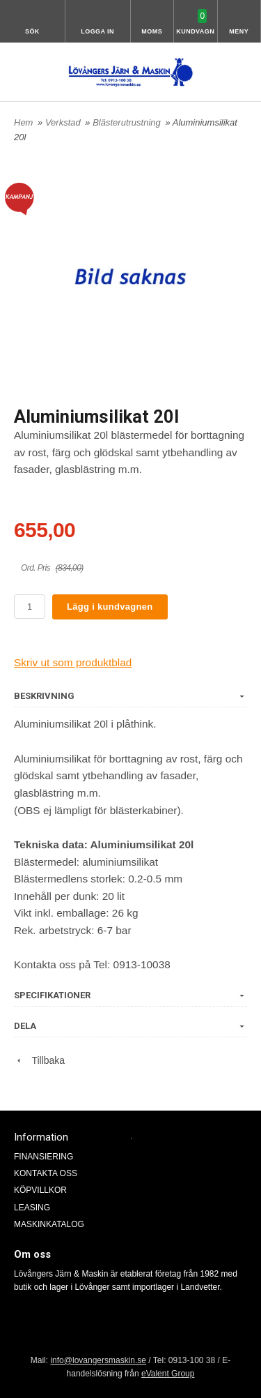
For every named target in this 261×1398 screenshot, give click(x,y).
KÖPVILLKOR (40, 1190)
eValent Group (168, 1373)
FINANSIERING (43, 1157)
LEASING (32, 1207)
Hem (23, 122)
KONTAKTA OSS (45, 1173)
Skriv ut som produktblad (73, 662)
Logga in (97, 31)
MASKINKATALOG (49, 1224)
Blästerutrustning (128, 122)
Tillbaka (39, 1060)
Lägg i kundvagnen (110, 606)
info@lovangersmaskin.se (98, 1360)
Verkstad (64, 122)
